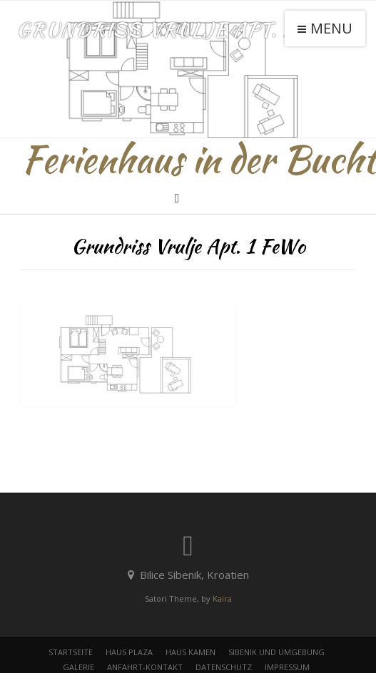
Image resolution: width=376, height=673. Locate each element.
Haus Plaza (129, 652)
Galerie (78, 667)
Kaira (222, 598)
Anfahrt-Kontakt (145, 667)
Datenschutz (223, 667)
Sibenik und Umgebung (276, 652)
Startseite (71, 652)
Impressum (287, 667)
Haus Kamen (190, 652)
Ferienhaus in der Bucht (198, 159)
